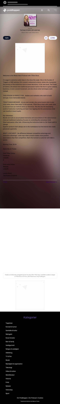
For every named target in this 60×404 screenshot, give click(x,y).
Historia (8, 379)
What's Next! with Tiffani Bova (30, 32)
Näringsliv (9, 334)
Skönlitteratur (10, 375)
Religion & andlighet (12, 349)
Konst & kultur (10, 338)
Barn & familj (10, 342)
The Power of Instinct (10, 175)
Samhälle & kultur (11, 330)
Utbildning (9, 353)
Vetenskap (9, 390)
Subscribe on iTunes (9, 149)
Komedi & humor (11, 327)
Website (5, 167)
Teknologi (9, 367)
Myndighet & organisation (14, 364)
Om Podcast (33, 398)
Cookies (40, 398)
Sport (7, 393)
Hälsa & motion (11, 371)
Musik (8, 360)
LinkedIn (6, 158)
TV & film (9, 356)
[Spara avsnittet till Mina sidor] (46, 38)
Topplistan (9, 323)
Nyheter (8, 386)
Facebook (6, 155)
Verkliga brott (10, 345)
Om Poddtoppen (22, 398)
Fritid (7, 382)
